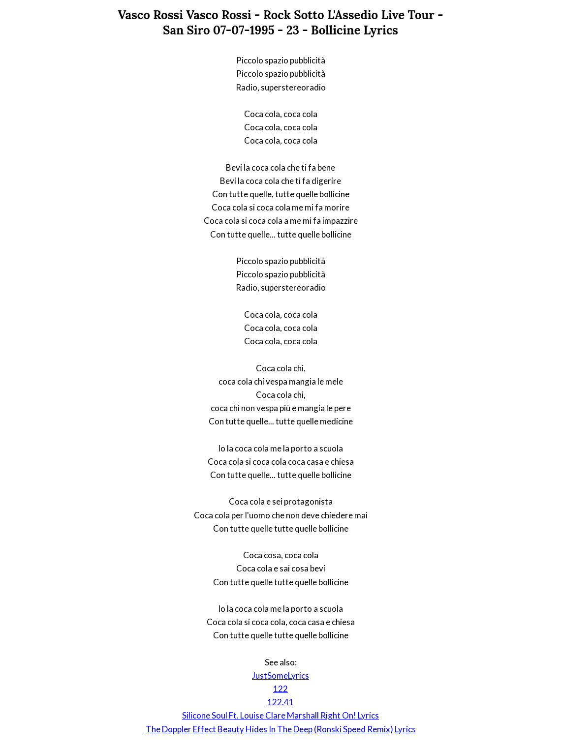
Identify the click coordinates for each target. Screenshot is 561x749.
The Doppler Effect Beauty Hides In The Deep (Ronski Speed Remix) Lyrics (281, 729)
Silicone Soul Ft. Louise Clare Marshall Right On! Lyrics (280, 715)
